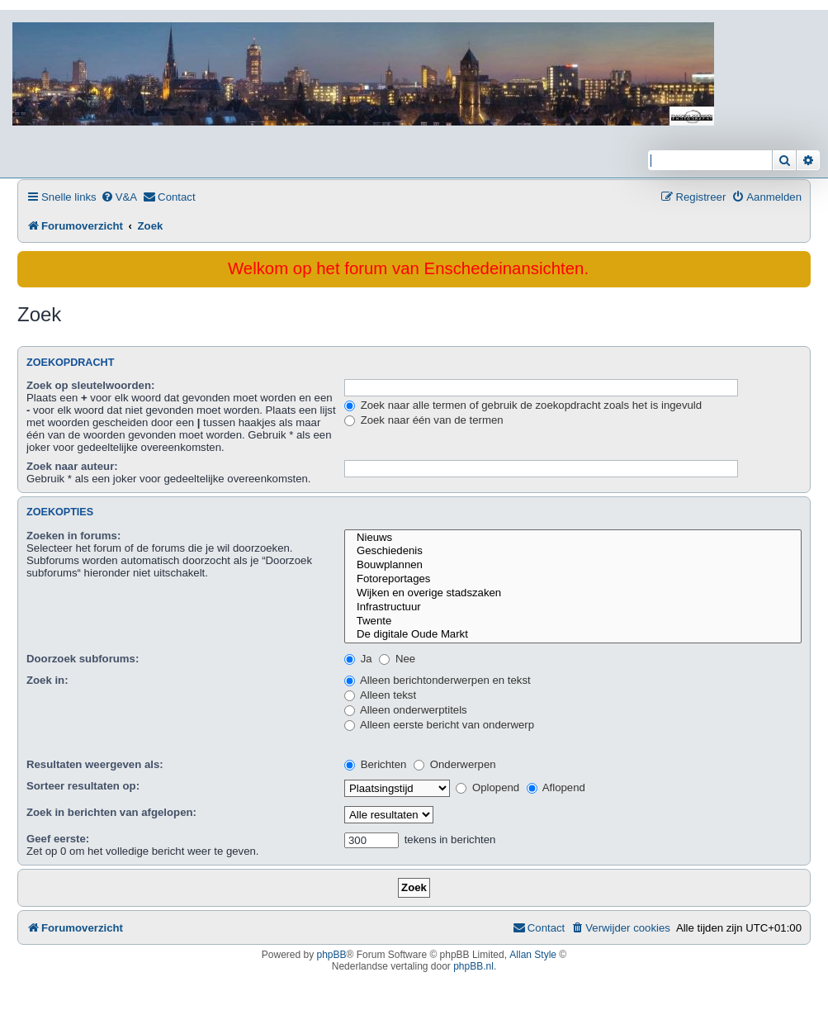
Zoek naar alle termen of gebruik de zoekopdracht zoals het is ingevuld (523, 405)
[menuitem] (119, 197)
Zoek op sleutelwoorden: (90, 385)
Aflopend (556, 787)
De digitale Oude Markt (573, 635)
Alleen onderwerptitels (405, 710)
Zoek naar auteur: (72, 466)
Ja (358, 658)
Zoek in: (47, 680)
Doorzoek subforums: (82, 658)
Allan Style (532, 954)
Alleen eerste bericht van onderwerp (439, 725)
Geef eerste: (57, 838)
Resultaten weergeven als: (94, 764)
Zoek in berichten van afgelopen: (111, 812)
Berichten (375, 764)
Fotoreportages (573, 579)
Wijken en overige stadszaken (573, 593)
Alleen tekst (380, 695)
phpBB (332, 954)
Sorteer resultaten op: (83, 786)
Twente (573, 621)
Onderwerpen (455, 764)
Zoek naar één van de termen (424, 420)
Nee (397, 658)
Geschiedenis (573, 551)
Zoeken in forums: (73, 535)
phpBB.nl (473, 966)
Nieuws (573, 538)
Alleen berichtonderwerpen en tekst (437, 680)
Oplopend (487, 787)
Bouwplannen (573, 565)
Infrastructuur (573, 607)
